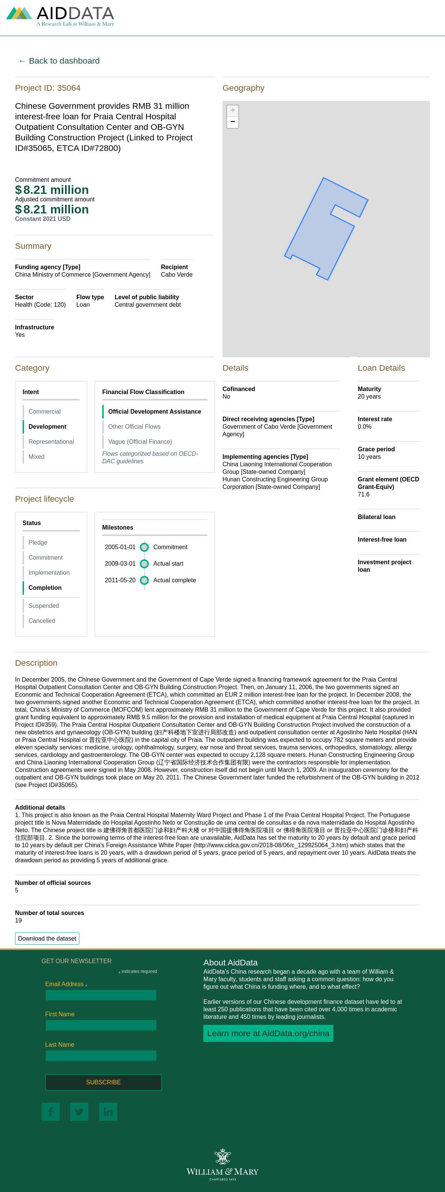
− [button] (232, 122)
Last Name (59, 1044)
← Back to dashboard (59, 60)
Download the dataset (47, 938)
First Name (59, 1014)
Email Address (66, 984)
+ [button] (232, 111)
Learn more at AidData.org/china (268, 1033)
